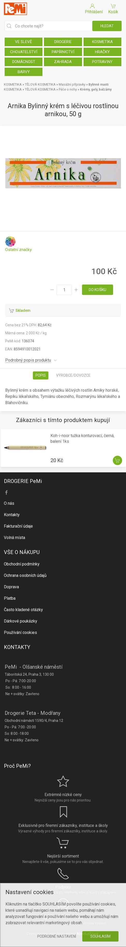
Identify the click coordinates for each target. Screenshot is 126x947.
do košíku (97, 290)
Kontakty (12, 514)
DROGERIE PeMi (23, 481)
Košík (113, 8)
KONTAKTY (17, 647)
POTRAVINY (102, 61)
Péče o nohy (68, 89)
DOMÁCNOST (23, 61)
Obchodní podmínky (22, 564)
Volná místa (14, 537)
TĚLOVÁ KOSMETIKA (40, 84)
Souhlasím (100, 936)
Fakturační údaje (18, 526)
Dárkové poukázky (20, 621)
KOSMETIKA (102, 41)
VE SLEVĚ (23, 41)
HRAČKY (102, 52)
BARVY (24, 72)
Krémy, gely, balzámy (96, 89)
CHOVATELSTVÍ (23, 52)
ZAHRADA (63, 61)
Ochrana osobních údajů (25, 575)
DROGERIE (63, 41)
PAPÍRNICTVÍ (63, 52)
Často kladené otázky (23, 609)
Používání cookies (20, 632)
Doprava (11, 586)
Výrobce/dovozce (73, 375)
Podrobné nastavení (56, 936)
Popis (40, 375)
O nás (9, 503)
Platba (10, 598)
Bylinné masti (98, 84)
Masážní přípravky (72, 84)
